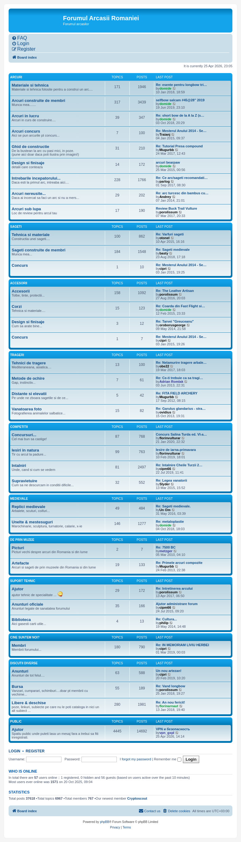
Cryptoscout (137, 798)
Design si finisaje (28, 163)
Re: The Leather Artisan (175, 291)
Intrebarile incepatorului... (36, 178)
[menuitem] (19, 38)
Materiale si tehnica (30, 85)
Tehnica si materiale (30, 234)
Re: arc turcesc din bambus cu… (182, 193)
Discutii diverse (24, 663)
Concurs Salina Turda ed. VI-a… (181, 434)
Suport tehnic (22, 581)
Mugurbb (167, 150)
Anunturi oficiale (27, 604)
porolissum (169, 212)
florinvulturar (170, 438)
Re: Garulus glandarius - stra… (181, 408)
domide (166, 88)
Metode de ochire (28, 378)
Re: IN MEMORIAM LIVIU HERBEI (182, 645)
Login (14, 751)
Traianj (165, 134)
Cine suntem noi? (25, 637)
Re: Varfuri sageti (170, 234)
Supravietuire (24, 481)
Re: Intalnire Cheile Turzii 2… (179, 465)
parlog (165, 181)
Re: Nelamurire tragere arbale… (181, 362)
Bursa (17, 686)
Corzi (17, 306)
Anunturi (20, 671)
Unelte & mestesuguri (32, 522)
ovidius (166, 412)
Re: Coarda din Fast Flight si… (180, 306)
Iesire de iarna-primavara (176, 450)
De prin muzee (22, 539)
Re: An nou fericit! (170, 702)
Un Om (165, 510)
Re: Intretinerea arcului (174, 588)
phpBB (104, 822)
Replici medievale (28, 506)
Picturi (18, 547)
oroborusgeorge (173, 325)
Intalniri (19, 465)
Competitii (19, 427)
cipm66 (165, 469)
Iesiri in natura (25, 450)
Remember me (167, 759)
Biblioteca (21, 619)
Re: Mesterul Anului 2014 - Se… (181, 131)
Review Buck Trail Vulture (176, 208)
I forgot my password (135, 759)
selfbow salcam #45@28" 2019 (180, 100)
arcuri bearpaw (168, 162)
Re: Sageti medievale (173, 249)
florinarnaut (169, 706)
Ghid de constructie (30, 146)
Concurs (20, 265)
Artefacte (20, 563)
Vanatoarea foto (27, 409)
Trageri (17, 355)
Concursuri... (24, 435)
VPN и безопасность (173, 729)
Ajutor (17, 589)
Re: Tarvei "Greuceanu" (175, 321)
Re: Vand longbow (170, 686)
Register (35, 751)
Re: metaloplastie (170, 521)
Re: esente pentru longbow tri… (181, 85)
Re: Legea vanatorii (171, 480)
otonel (165, 238)
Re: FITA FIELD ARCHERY (176, 393)
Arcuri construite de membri (38, 100)
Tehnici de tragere (29, 363)
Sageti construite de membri (38, 250)
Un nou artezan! (168, 671)
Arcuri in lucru (25, 116)
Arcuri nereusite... (29, 193)
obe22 (164, 366)
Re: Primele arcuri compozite (179, 563)
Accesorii (18, 283)
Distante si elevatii (29, 393)
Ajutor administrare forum (177, 604)
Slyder (165, 484)
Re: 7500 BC (166, 547)
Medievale (19, 498)
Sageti (16, 226)
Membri (19, 645)
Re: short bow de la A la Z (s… (180, 115)
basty (164, 253)
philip (164, 623)
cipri (163, 268)
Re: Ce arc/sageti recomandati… (182, 178)
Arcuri (16, 77)
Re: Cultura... (166, 619)
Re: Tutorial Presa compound (179, 146)
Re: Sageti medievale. (173, 506)
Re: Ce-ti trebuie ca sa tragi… (179, 378)
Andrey (165, 197)
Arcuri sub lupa (26, 209)
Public (16, 721)
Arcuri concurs (26, 131)
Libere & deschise (29, 702)
